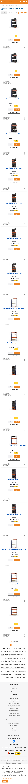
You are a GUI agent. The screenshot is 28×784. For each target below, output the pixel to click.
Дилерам (14, 728)
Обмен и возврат (14, 727)
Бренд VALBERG (14, 684)
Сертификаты (14, 691)
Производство (14, 688)
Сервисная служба (14, 722)
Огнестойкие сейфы (14, 701)
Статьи (14, 733)
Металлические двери (14, 717)
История (14, 686)
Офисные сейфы (14, 698)
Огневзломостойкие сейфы (14, 705)
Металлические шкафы (14, 713)
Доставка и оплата (14, 725)
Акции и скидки (14, 732)
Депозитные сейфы (14, 708)
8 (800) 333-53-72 (8, 747)
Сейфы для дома (14, 696)
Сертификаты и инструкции (14, 723)
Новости (14, 690)
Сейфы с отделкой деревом (14, 711)
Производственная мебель (14, 715)
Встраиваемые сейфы (14, 710)
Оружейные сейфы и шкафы (14, 700)
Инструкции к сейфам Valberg (14, 735)
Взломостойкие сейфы (14, 703)
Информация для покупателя (14, 719)
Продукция (14, 694)
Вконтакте (14, 741)
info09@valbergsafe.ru (21, 747)
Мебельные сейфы (14, 706)
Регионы (14, 730)
